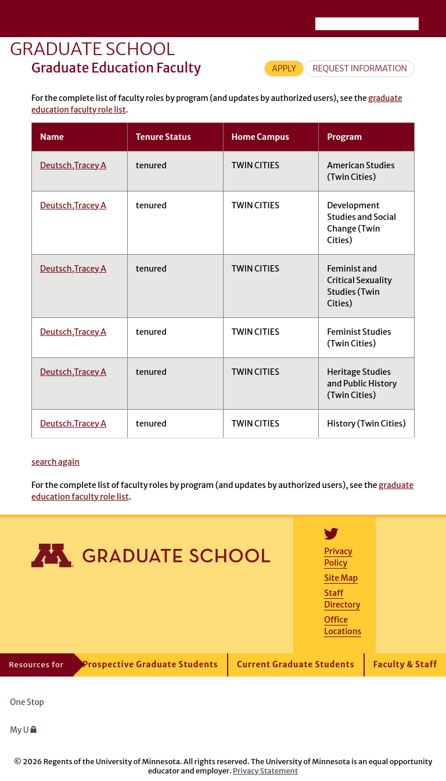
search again (55, 462)
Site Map (341, 578)
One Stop (27, 702)
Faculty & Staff (405, 665)
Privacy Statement (265, 770)
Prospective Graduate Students (150, 665)
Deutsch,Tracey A (73, 165)
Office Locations (342, 625)
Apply (284, 68)
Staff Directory (342, 599)
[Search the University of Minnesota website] (367, 23)
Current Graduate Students (296, 665)
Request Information (359, 68)
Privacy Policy (338, 557)
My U (23, 730)
